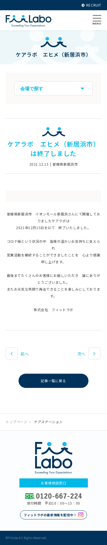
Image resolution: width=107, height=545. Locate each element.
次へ (81, 354)
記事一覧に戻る (53, 380)
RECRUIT (91, 5)
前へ (25, 354)
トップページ (16, 421)
